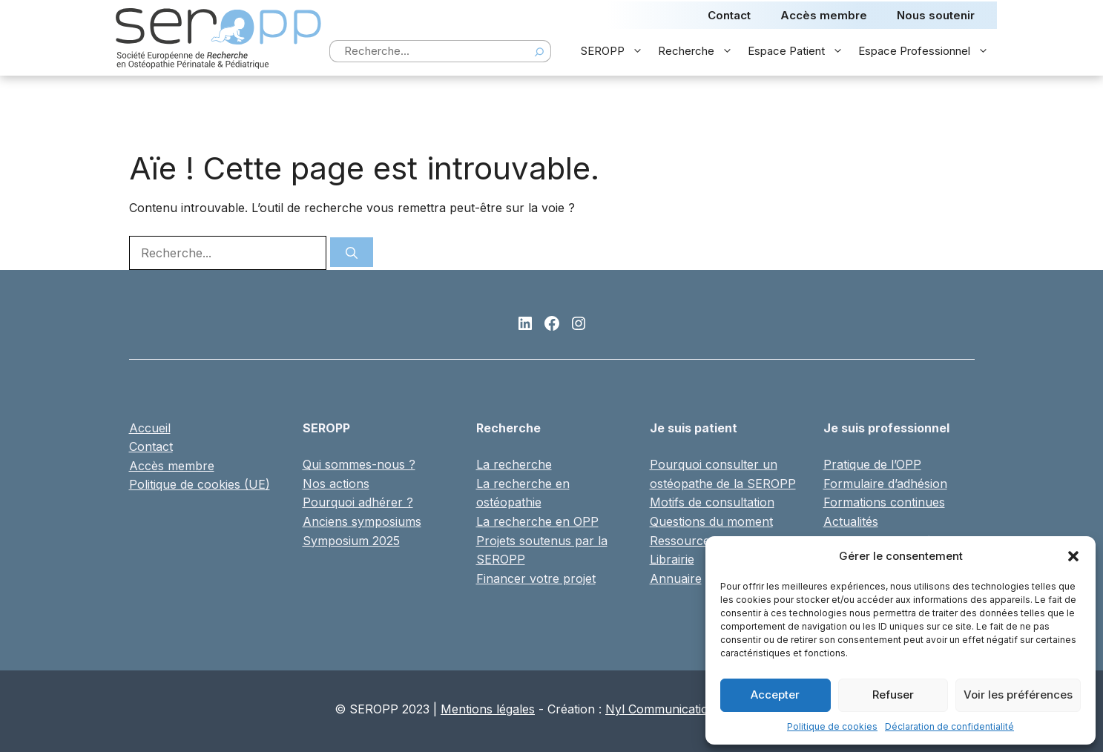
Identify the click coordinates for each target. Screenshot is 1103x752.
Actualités (850, 521)
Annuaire (676, 578)
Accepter (775, 694)
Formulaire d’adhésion (885, 483)
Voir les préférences (1018, 694)
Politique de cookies (832, 726)
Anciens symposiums (362, 521)
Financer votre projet (536, 578)
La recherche (514, 464)
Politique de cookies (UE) (199, 484)
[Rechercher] (351, 252)
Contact (729, 15)
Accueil (150, 427)
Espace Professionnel (927, 51)
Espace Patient (799, 51)
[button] (1073, 556)
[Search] (539, 51)
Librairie (672, 559)
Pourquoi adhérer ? (358, 502)
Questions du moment (711, 521)
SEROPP (616, 51)
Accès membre (823, 15)
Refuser (893, 694)
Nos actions (336, 483)
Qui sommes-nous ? (359, 464)
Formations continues (884, 502)
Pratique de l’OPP (872, 464)
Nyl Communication (660, 709)
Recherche (699, 51)
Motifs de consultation (712, 502)
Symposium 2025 (351, 540)
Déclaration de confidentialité (949, 726)
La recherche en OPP (537, 521)
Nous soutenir (936, 15)
